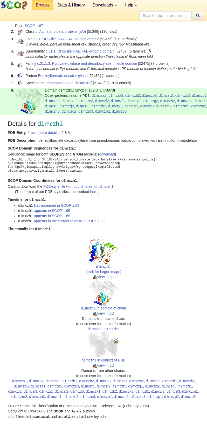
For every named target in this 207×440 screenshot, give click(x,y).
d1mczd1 (169, 381)
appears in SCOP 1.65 (52, 211)
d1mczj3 (82, 106)
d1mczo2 (69, 111)
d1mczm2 (163, 106)
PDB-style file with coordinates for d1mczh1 (78, 186)
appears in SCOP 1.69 (52, 216)
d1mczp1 (154, 396)
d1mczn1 (54, 396)
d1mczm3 (181, 106)
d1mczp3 (119, 111)
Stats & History (71, 5)
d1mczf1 (88, 386)
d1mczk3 (115, 106)
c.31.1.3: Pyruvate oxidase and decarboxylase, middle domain (87, 63)
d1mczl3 (147, 106)
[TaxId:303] (83, 83)
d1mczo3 (85, 111)
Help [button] (131, 5)
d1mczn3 (52, 111)
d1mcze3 (85, 101)
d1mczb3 (149, 95)
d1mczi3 (51, 106)
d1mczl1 (142, 391)
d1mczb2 (132, 95)
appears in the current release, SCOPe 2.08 (69, 221)
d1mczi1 (185, 386)
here (93, 192)
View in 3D (103, 277)
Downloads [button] (105, 5)
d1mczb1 (70, 381)
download (107, 154)
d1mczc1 (120, 381)
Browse (43, 5)
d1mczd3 (52, 101)
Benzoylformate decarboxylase (62, 76)
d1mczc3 (182, 95)
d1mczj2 (67, 106)
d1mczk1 (93, 391)
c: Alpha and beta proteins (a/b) (61, 31)
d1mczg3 (150, 101)
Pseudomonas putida (56, 83)
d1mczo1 (104, 396)
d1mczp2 (102, 111)
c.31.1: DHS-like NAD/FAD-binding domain (80, 51)
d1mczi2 (15, 391)
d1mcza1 (19, 381)
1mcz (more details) (44, 133)
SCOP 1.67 (34, 26)
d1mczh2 (167, 101)
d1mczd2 (199, 95)
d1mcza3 (115, 95)
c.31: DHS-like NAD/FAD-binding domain (66, 39)
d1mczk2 (99, 106)
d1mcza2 (99, 95)
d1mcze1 (38, 386)
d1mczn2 (198, 106)
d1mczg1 (135, 386)
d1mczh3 (184, 101)
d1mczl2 (131, 106)
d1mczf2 (102, 101)
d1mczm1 (190, 391)
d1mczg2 (134, 101)
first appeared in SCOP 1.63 (56, 205)
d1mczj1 (46, 391)
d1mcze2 (69, 101)
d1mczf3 (118, 101)
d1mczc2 (166, 95)
